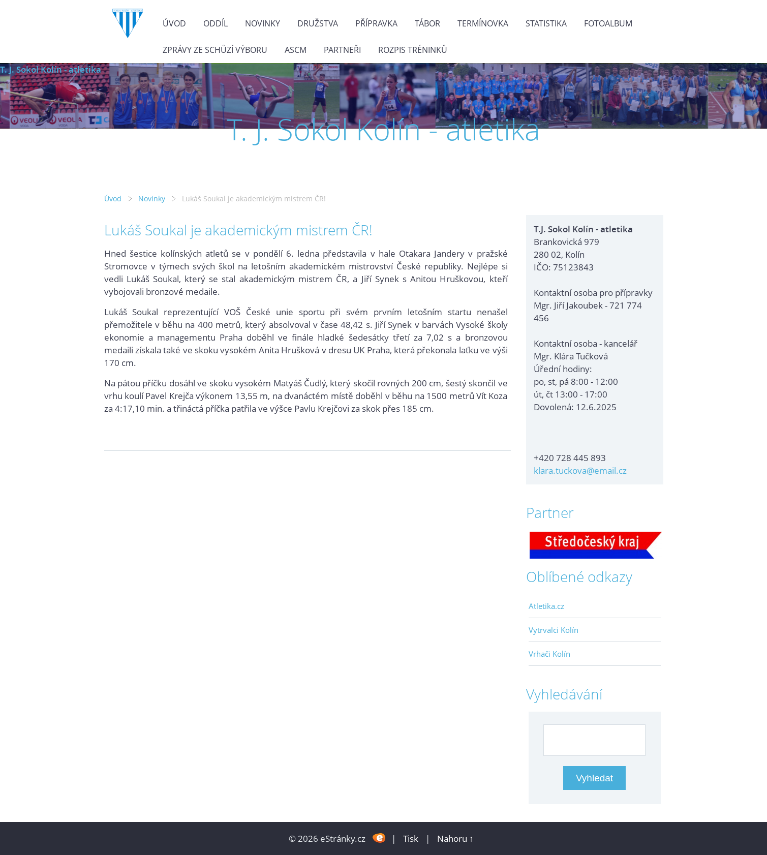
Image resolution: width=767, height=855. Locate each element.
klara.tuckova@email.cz (580, 470)
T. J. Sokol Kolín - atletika (50, 69)
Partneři (342, 49)
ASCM (295, 49)
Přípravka (376, 23)
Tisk (410, 838)
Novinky (262, 23)
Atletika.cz (546, 606)
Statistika (546, 23)
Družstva (317, 23)
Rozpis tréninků (412, 49)
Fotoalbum (608, 23)
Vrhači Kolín (549, 654)
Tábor (427, 23)
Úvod (174, 23)
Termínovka (482, 23)
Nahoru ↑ (455, 838)
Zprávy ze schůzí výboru (215, 49)
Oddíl (215, 23)
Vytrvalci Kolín (553, 630)
